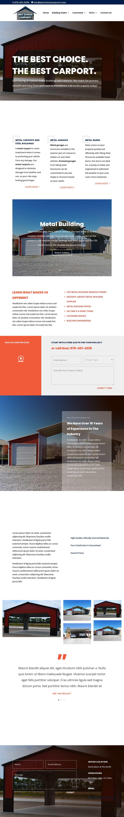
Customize (77, 13)
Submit (70, 792)
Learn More (31, 187)
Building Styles (59, 13)
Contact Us (106, 13)
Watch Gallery (62, 252)
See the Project (62, 694)
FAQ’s (92, 13)
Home (46, 13)
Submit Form (104, 388)
